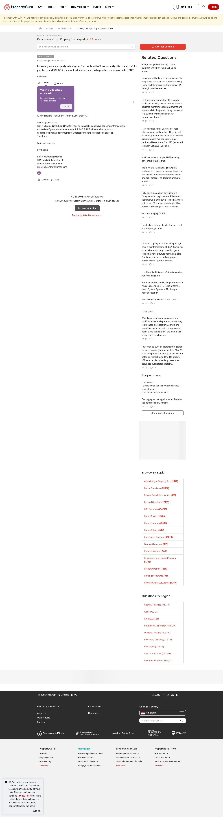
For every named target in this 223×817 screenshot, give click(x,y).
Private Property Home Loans (90, 753)
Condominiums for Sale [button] (128, 757)
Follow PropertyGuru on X (181, 695)
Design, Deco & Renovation (160, 495)
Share (58, 83)
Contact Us (94, 706)
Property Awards (87, 733)
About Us (41, 713)
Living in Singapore (156, 544)
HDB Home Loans (85, 757)
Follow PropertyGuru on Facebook (162, 695)
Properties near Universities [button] (130, 784)
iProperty (179, 733)
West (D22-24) (151, 612)
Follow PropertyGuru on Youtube (172, 695)
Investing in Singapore (158, 537)
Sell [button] (64, 7)
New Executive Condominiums (52, 784)
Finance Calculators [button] (88, 761)
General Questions (156, 502)
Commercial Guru (50, 733)
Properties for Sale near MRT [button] (92, 784)
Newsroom (93, 713)
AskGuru (43, 753)
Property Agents (155, 551)
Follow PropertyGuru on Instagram (167, 695)
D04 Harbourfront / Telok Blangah (169, 780)
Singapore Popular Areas (169, 775)
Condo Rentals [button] (163, 757)
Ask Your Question (87, 208)
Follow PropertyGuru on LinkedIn (177, 695)
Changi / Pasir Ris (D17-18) (157, 605)
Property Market (155, 569)
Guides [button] (97, 6)
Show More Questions (162, 413)
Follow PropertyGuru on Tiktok (184, 695)
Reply (55, 180)
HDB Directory (45, 761)
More (110, 7)
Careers (41, 722)
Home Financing (155, 523)
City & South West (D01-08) (157, 653)
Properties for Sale (126, 748)
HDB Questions (45, 57)
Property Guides (46, 757)
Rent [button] (52, 7)
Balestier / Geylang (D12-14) (158, 639)
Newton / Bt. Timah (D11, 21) (158, 660)
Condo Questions (156, 488)
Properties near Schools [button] (128, 787)
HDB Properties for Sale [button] (128, 753)
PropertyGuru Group (48, 706)
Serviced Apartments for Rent (167, 761)
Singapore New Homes (52, 775)
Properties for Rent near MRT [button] (92, 787)
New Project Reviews (48, 788)
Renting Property (156, 576)
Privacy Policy (25, 795)
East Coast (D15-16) (154, 646)
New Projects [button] (80, 7)
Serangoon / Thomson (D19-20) (159, 625)
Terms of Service (70, 810)
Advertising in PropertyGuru (161, 481)
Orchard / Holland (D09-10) (157, 632)
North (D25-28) (151, 618)
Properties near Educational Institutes (128, 777)
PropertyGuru (47, 748)
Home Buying (154, 516)
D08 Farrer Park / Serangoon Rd (168, 791)
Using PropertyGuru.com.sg (160, 582)
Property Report (154, 733)
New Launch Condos (48, 780)
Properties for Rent (165, 748)
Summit (124, 733)
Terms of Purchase (108, 810)
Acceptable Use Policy (48, 810)
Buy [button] (41, 7)
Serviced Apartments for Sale (129, 761)
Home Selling (154, 530)
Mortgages (84, 748)
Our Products (43, 717)
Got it (66, 106)
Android (63, 695)
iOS (73, 695)
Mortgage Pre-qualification (89, 765)
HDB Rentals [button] (162, 753)
